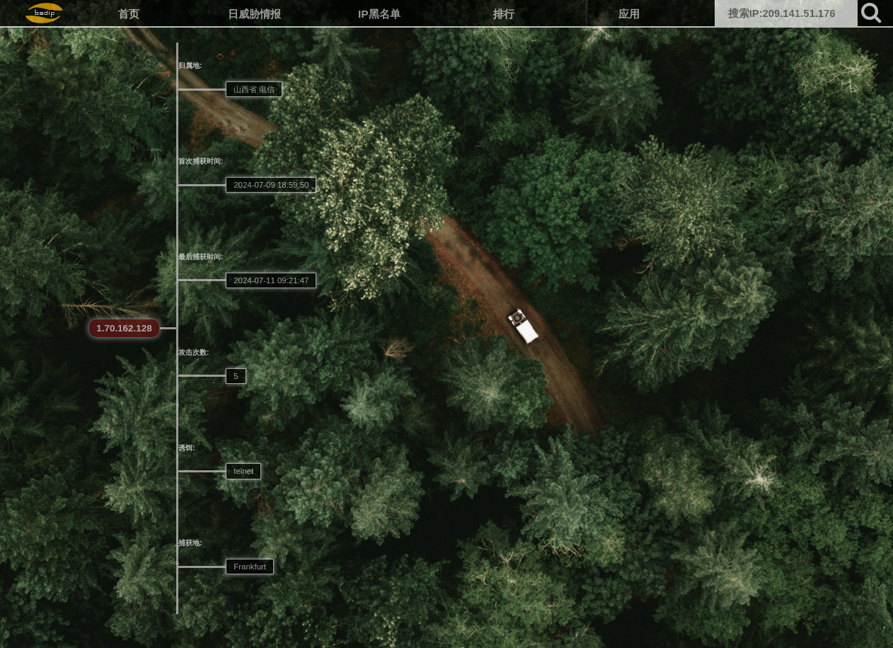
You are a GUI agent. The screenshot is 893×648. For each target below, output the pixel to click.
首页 (128, 14)
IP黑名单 (379, 14)
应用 (629, 14)
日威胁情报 (254, 14)
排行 (503, 14)
